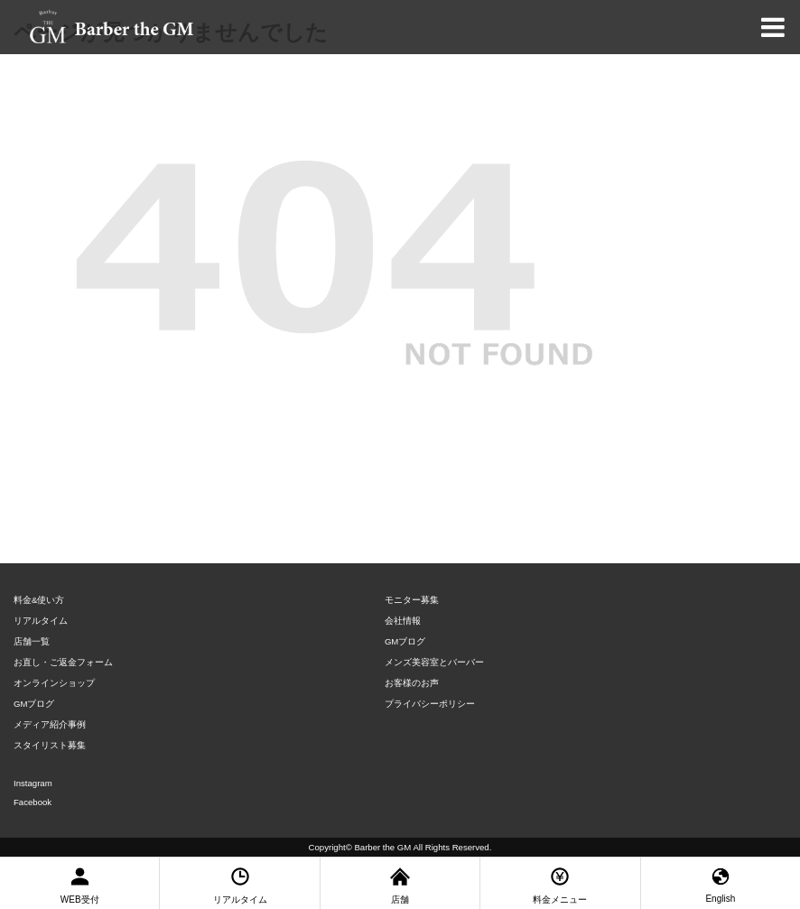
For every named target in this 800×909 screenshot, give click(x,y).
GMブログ (34, 704)
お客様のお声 (412, 683)
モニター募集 (412, 600)
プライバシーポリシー (430, 704)
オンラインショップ (54, 683)
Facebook (32, 802)
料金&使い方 (39, 600)
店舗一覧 (32, 641)
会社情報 (403, 621)
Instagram (33, 783)
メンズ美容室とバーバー (434, 662)
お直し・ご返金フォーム (63, 662)
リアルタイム (41, 621)
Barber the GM (382, 847)
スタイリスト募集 (50, 745)
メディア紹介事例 (50, 724)
